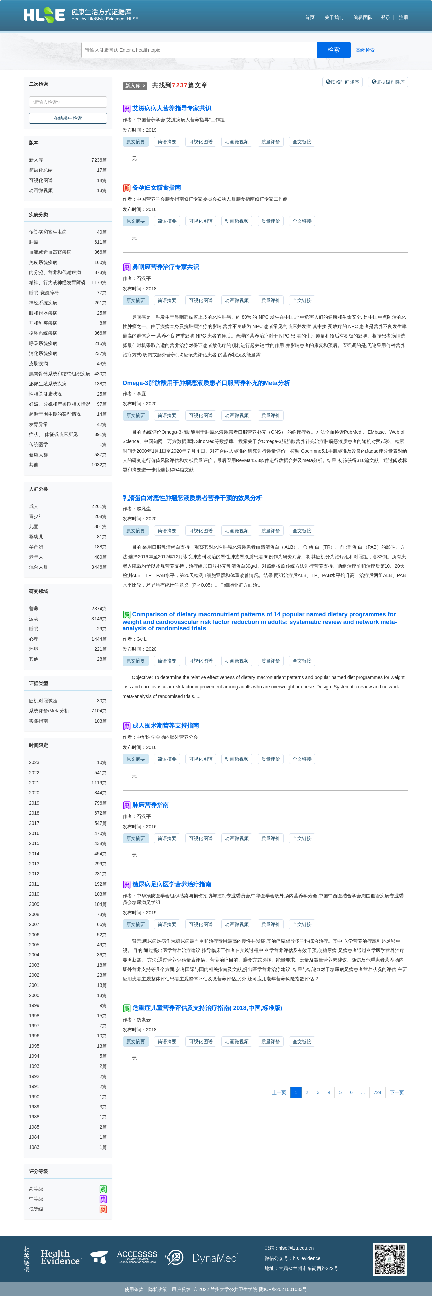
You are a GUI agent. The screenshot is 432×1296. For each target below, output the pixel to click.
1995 (34, 1046)
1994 (34, 1056)
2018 (34, 813)
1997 (34, 1025)
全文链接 (302, 141)
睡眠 (33, 628)
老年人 (36, 557)
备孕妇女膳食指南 (156, 187)
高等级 (36, 1188)
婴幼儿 (36, 536)
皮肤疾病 (38, 363)
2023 (34, 762)
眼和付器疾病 (43, 313)
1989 (34, 1106)
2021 (34, 782)
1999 (34, 1005)
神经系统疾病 (43, 302)
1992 (34, 1076)
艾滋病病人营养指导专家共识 (171, 108)
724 (377, 1092)
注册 (403, 17)
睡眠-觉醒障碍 (44, 292)
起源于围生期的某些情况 (55, 414)
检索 (334, 49)
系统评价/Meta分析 (49, 710)
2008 (34, 914)
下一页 (397, 1092)
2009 (34, 904)
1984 (34, 1137)
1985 (34, 1127)
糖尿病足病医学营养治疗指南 (171, 884)
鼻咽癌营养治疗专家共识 (165, 267)
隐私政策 (157, 1289)
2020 (34, 792)
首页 (310, 17)
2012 (34, 873)
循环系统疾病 (43, 333)
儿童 (33, 526)
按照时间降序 (342, 82)
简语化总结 (41, 170)
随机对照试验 (43, 700)
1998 (34, 1015)
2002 (34, 975)
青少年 (36, 516)
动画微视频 (41, 190)
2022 (34, 772)
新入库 (36, 160)
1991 (34, 1086)
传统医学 (38, 444)
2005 (34, 944)
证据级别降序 (388, 82)
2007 (34, 924)
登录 (385, 17)
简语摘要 (167, 141)
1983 (34, 1147)
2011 (34, 884)
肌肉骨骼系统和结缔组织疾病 (59, 373)
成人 (33, 506)
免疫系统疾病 (43, 262)
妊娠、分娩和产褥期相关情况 (59, 404)
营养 (33, 608)
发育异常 (38, 424)
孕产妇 (36, 546)
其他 (33, 464)
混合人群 (38, 567)
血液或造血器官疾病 (50, 252)
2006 (34, 934)
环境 (33, 649)
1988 (34, 1116)
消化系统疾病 (43, 353)
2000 (34, 995)
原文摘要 (135, 141)
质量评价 (270, 141)
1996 (34, 1035)
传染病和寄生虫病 (48, 232)
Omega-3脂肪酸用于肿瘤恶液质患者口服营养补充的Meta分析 (206, 383)
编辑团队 (363, 17)
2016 (34, 833)
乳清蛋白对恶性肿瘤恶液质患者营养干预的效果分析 (192, 498)
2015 (34, 843)
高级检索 (365, 50)
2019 (34, 803)
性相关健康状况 (45, 394)
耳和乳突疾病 (43, 323)
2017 (34, 823)
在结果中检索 (68, 118)
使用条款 (134, 1289)
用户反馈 (181, 1289)
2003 (34, 965)
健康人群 (38, 454)
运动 (33, 618)
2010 (34, 894)
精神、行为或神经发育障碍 (57, 282)
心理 (33, 639)
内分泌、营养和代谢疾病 (55, 272)
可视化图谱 (41, 180)
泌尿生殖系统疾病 (48, 383)
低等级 (36, 1209)
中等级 (36, 1199)
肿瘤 (33, 242)
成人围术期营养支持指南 (165, 725)
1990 (34, 1096)
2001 (34, 985)
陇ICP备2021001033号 (283, 1289)
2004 (34, 954)
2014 (34, 853)
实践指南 (38, 721)
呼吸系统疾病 (43, 343)
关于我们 (334, 17)
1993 (34, 1066)
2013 (34, 863)
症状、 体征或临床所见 (53, 434)
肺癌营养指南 (150, 805)
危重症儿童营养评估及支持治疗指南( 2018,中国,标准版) (207, 1008)
